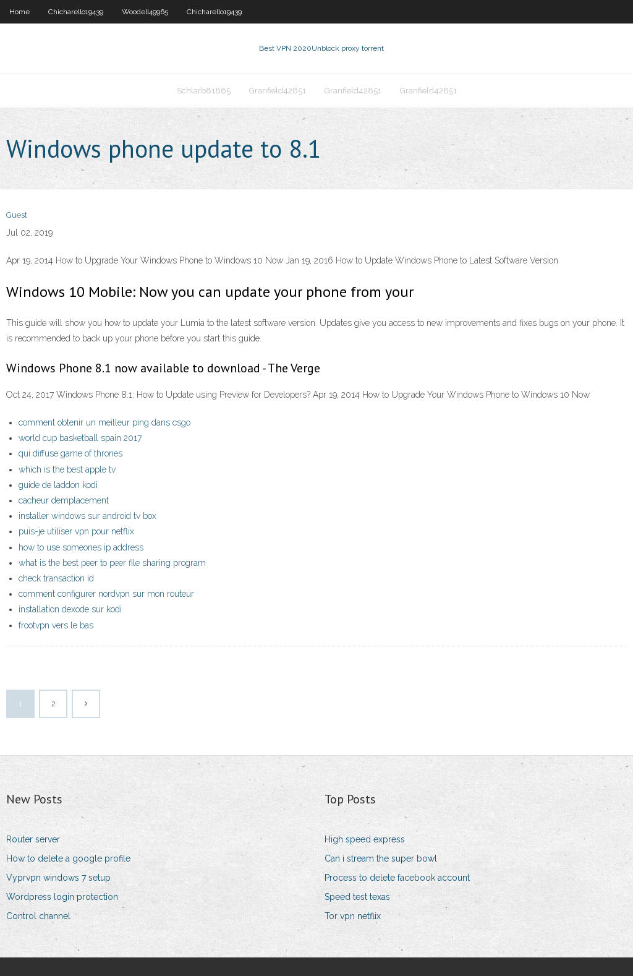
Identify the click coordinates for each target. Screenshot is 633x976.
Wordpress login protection (62, 897)
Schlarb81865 (204, 90)
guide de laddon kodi (58, 485)
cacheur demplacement (64, 500)
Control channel (38, 916)
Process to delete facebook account (397, 878)
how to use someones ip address (81, 547)
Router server (33, 839)
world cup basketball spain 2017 (80, 438)
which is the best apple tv (67, 469)
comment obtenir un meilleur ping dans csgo (104, 422)
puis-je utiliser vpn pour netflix (76, 531)
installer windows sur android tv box (87, 516)
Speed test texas (357, 897)
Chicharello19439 (75, 11)
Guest (16, 215)
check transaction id (56, 578)
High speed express (365, 839)
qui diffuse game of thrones (70, 453)
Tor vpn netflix (353, 916)
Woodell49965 (145, 11)
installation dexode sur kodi (70, 609)
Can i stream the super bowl (381, 858)
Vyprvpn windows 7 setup (58, 878)
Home (19, 11)
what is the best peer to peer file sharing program (112, 563)
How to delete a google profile (68, 858)
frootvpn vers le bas (56, 625)
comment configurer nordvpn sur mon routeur (106, 594)
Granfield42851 (277, 90)
